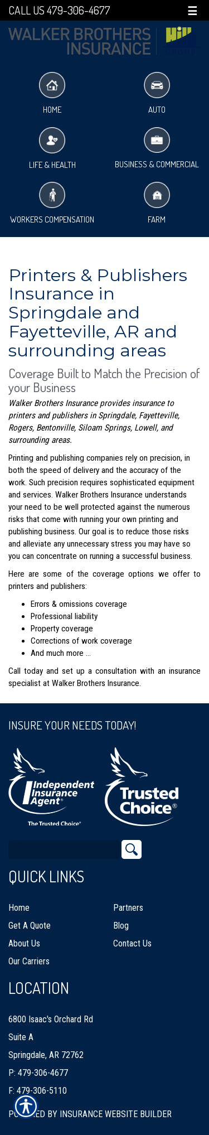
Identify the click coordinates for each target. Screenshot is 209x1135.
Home (52, 93)
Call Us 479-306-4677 (59, 10)
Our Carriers (29, 961)
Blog (121, 925)
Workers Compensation (52, 203)
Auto (157, 93)
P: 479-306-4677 (38, 1073)
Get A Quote (29, 925)
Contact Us (132, 943)
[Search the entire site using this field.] (64, 849)
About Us (24, 943)
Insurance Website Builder (116, 1114)
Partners (128, 907)
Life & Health (52, 148)
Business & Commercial (157, 148)
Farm (157, 203)
